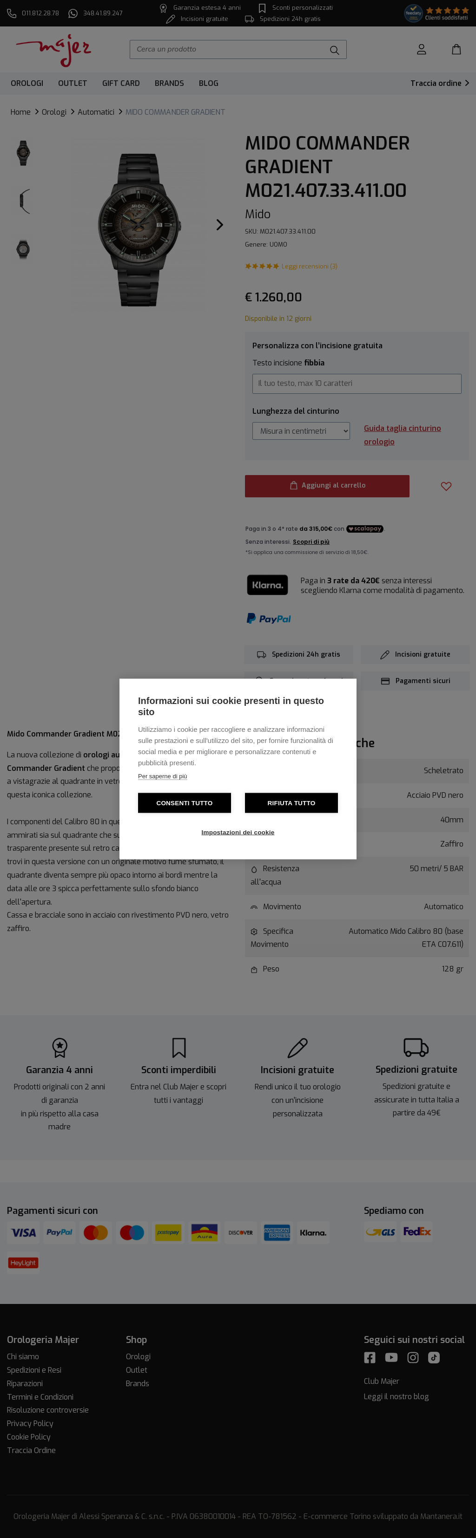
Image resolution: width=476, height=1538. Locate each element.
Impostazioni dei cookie (238, 832)
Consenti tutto (184, 803)
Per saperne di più (162, 776)
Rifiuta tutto (292, 803)
